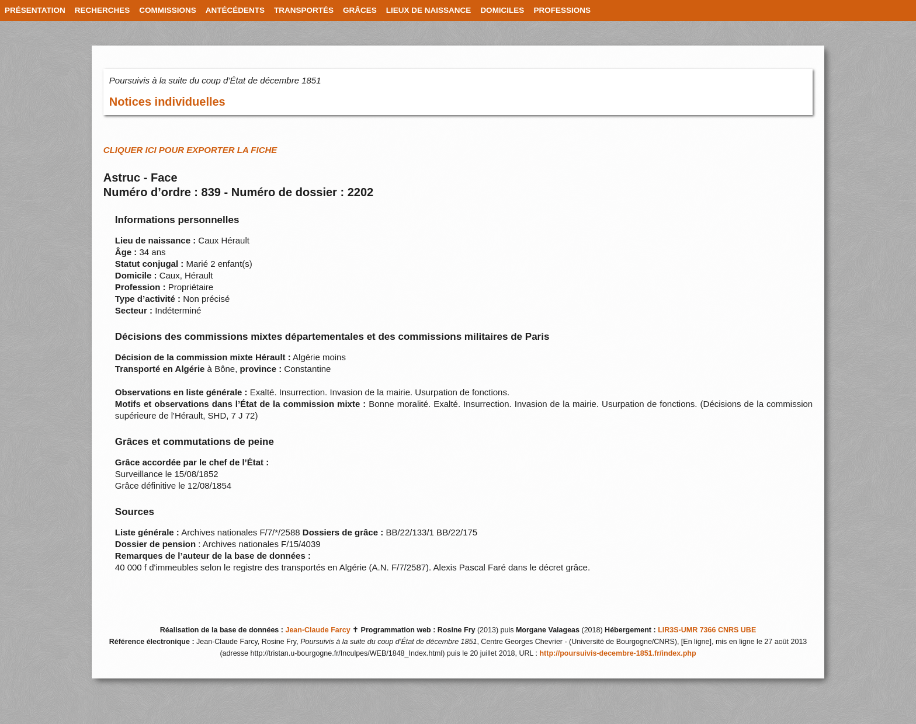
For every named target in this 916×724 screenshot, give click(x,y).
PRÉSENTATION (35, 10)
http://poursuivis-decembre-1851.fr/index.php (617, 653)
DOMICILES (502, 10)
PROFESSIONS (562, 10)
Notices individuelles (167, 101)
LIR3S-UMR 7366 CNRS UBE (707, 630)
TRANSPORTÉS (304, 10)
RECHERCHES (102, 10)
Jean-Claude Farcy (317, 630)
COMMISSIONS (167, 10)
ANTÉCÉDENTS (235, 10)
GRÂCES (360, 10)
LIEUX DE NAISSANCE (428, 10)
